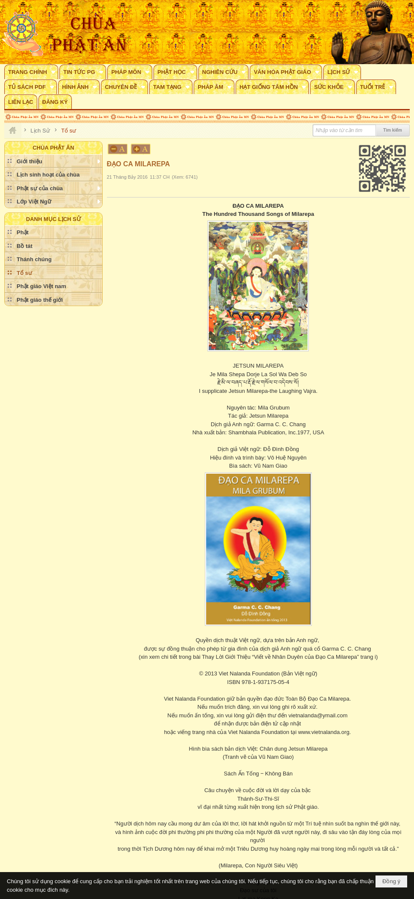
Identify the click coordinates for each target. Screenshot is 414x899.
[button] (31, 72)
